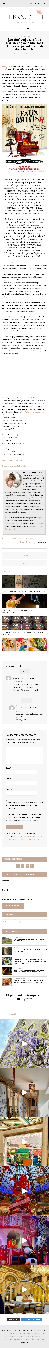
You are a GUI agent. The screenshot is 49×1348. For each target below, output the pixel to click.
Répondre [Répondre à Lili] (26, 701)
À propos (6, 1331)
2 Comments (42, 543)
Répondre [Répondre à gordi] (24, 671)
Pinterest (40, 526)
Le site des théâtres (9, 263)
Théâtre (33, 53)
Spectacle (23, 538)
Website (9, 789)
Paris (15, 538)
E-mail (5, 890)
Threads (8, 529)
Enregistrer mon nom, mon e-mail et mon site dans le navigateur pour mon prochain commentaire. (24, 805)
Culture (17, 53)
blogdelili (39, 518)
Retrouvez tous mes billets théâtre (15, 466)
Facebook (32, 526)
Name (8, 768)
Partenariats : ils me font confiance (30, 1331)
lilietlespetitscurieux (12, 523)
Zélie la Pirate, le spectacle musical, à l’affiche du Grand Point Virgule (29, 971)
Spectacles (25, 53)
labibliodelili (39, 523)
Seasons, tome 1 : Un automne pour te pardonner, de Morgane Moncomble (28, 981)
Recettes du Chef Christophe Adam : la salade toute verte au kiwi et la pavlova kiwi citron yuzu (30, 961)
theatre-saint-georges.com (12, 460)
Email (8, 779)
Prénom (5, 881)
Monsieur (36, 475)
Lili (17, 705)
